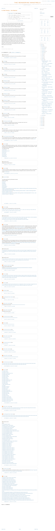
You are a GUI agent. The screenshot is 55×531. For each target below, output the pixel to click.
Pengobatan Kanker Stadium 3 (7, 444)
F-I (47, 37)
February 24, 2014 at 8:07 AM (10, 158)
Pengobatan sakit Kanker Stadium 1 (7, 442)
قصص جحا (15, 210)
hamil (12, 251)
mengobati (9, 229)
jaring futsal (4, 181)
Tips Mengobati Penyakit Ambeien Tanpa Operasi (9, 484)
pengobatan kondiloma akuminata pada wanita (9, 463)
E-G (47, 21)
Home (20, 8)
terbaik (24, 229)
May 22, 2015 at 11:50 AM (9, 293)
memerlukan (20, 242)
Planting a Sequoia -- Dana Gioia (47, 76)
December (43, 47)
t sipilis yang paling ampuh (6, 384)
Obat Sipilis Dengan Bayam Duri (7, 391)
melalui (32, 217)
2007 (42, 44)
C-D (44, 21)
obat (25, 230)
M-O (44, 31)
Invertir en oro (5, 113)
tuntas (15, 230)
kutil (2, 219)
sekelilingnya (13, 243)
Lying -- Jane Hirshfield (45, 64)
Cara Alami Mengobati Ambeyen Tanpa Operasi (9, 436)
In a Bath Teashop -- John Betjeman (9, 10)
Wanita (18, 217)
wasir (16, 250)
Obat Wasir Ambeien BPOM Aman (7, 487)
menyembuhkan (9, 250)
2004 (42, 118)
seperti (17, 267)
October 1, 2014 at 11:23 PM (10, 203)
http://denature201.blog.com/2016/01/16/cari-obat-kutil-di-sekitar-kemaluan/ (13, 494)
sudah (16, 218)
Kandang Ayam (4, 156)
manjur (12, 285)
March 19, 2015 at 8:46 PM (9, 245)
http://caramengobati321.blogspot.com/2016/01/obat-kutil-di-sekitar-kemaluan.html (15, 492)
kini (23, 267)
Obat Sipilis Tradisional (5, 386)
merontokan (35, 276)
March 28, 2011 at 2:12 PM (9, 109)
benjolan (3, 277)
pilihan (17, 276)
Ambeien (12, 229)
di (10, 243)
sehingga (5, 230)
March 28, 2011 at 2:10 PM (9, 64)
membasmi (24, 276)
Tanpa (20, 217)
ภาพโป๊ (4, 61)
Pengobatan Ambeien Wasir (7, 265)
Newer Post (3, 8)
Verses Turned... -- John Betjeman (47, 63)
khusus (19, 276)
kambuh (22, 230)
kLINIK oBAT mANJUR (6, 303)
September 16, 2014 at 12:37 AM (11, 173)
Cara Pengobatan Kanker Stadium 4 (7, 453)
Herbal (7, 276)
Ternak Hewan (4, 149)
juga (14, 218)
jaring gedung (4, 187)
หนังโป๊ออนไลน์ (5, 80)
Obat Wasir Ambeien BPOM (6, 486)
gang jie (33, 275)
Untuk (3, 217)
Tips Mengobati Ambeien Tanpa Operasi (8, 483)
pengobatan (35, 217)
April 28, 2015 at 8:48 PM (9, 279)
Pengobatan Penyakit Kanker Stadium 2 (8, 447)
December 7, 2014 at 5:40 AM (10, 212)
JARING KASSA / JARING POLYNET (19, 188)
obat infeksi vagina (6, 468)
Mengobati (5, 217)
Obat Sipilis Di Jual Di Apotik (6, 396)
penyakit (13, 250)
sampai (31, 242)
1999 (42, 125)
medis (3, 218)
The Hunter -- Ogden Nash (46, 78)
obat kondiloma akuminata (6, 461)
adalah (31, 229)
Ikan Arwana (4, 153)
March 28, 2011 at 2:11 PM (9, 77)
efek (24, 219)
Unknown (4, 168)
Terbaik (5, 219)
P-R (47, 31)
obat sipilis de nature (5, 378)
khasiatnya (11, 268)
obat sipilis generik (5, 383)
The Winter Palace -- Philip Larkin (47, 91)
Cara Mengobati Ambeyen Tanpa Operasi (8, 426)
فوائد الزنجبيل (30, 209)
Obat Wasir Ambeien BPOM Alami (7, 488)
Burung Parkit (4, 155)
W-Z (44, 25)
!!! (16, 268)
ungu (34, 250)
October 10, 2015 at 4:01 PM (10, 410)
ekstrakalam (5, 290)
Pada (13, 217)
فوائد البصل (12, 209)
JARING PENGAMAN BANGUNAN (7, 189)
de (16, 285)
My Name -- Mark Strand (45, 68)
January (43, 115)
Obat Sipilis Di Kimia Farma (6, 401)
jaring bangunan (4, 186)
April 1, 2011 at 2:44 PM (9, 117)
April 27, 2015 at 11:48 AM (9, 261)
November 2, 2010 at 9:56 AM (10, 57)
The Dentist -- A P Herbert (46, 70)
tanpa (23, 219)
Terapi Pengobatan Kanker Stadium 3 (8, 456)
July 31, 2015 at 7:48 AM (9, 325)
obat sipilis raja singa (5, 376)
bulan (3, 243)
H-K (41, 22)
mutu (13, 219)
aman (7, 251)
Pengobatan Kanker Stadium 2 (7, 443)
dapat (26, 217)
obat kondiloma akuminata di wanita (7, 462)
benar (11, 230)
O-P (41, 23)
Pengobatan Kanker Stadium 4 (7, 445)
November (43, 48)
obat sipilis (3, 385)
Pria (14, 217)
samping (27, 219)
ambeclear (34, 251)
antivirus (30, 275)
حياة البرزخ (3, 210)
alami (6, 250)
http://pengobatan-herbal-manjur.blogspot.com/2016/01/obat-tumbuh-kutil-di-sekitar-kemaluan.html (17, 493)
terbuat (3, 252)
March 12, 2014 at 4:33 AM (9, 164)
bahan (35, 407)
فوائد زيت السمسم (21, 209)
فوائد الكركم (4, 209)
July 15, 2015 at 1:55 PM (9, 312)
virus (26, 276)
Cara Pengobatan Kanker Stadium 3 (7, 452)
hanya (24, 217)
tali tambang (4, 183)
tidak (22, 217)
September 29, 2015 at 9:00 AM (10, 402)
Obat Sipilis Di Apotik (5, 387)
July (42, 54)
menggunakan (29, 250)
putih (19, 408)
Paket (3, 275)
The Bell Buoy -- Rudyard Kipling (47, 95)
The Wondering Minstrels (27, 2)
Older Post (36, 8)
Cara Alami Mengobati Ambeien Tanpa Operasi (9, 429)
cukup (19, 251)
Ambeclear (34, 230)
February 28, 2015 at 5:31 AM (10, 235)
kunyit (18, 408)
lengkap (5, 275)
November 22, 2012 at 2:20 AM (10, 140)
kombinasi (25, 275)
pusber (35, 138)
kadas (19, 267)
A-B (41, 21)
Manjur (20, 275)
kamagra (4, 128)
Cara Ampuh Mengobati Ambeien (7, 428)
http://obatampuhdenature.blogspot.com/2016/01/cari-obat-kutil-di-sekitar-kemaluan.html (15, 497)
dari (33, 229)
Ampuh (16, 275)
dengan (5, 218)
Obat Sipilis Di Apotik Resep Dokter (7, 400)
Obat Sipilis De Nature (5, 395)
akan (20, 230)
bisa (5, 243)
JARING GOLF (10, 188)
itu (14, 229)
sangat (24, 285)
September (43, 51)
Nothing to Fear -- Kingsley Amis (47, 103)
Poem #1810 (11, 13)
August (43, 52)
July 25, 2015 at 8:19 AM (9, 319)
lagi (24, 230)
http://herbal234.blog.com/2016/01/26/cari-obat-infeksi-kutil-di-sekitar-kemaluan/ (14, 496)
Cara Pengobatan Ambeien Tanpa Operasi (8, 479)
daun (32, 250)
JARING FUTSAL (5, 188)
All (47, 25)
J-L (41, 31)
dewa (5, 251)
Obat (7, 275)
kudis (22, 267)
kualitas (16, 219)
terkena (10, 267)
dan (15, 217)
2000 (42, 124)
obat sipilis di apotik (5, 375)
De (2, 231)
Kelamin (10, 217)
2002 (42, 121)
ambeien (18, 250)
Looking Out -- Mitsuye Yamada (46, 113)
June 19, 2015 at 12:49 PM (9, 306)
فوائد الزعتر (18, 210)
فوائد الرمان (26, 209)
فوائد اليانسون (8, 209)
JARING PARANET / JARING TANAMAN (26, 190)
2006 (42, 45)
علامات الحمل (11, 210)
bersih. (16, 277)
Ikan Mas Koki (4, 154)
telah (24, 267)
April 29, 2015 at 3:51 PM (9, 286)
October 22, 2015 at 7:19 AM (10, 418)
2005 (42, 117)
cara (7, 218)
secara (21, 250)
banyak (18, 218)
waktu (23, 242)
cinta (3, 415)
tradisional (25, 218)
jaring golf (3, 182)
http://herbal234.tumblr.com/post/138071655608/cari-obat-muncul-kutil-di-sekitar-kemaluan (16, 495)
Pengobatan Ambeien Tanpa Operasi (8, 478)
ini (21, 217)
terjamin (20, 219)
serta (35, 250)
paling (9, 285)
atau (11, 218)
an (14, 268)
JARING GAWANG (16, 190)
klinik (15, 285)
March (43, 59)
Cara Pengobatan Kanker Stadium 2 (7, 451)
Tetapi (13, 242)
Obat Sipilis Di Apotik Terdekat (6, 397)
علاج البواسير (16, 209)
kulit (9, 243)
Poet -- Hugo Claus (45, 71)
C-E (44, 37)
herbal (31, 251)
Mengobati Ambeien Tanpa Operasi (7, 425)
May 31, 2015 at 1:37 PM (9, 299)
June (42, 55)
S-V (41, 32)
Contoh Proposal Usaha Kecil (7, 136)
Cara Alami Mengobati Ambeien (7, 433)
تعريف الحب (7, 210)
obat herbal (28, 267)
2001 (42, 122)
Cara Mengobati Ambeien (6, 424)
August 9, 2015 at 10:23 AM (10, 351)
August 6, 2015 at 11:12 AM (10, 332)
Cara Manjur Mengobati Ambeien (7, 437)
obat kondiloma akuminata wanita (7, 460)
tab (15, 268)
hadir (26, 267)
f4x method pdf (7, 171)
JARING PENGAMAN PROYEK (31, 188)
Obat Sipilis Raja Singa (5, 393)
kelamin (30, 276)
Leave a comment (15, 52)
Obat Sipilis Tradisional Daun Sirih (7, 373)
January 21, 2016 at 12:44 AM (10, 472)
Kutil (8, 217)
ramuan (12, 276)
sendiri (16, 229)
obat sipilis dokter (5, 382)
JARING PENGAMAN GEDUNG (7, 190)
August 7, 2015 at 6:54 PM (9, 345)
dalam (3, 230)
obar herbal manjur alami (7, 316)
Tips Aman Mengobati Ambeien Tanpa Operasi (9, 485)
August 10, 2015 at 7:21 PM (10, 358)
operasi (9, 218)
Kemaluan (11, 275)
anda (7, 267)
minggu (29, 242)
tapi (12, 218)
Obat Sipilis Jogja (5, 377)
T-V (41, 25)
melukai (7, 243)
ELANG (4, 476)
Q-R (44, 23)
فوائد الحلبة (34, 209)
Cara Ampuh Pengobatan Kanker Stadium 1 (9, 454)
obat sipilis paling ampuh (6, 374)
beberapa (26, 242)
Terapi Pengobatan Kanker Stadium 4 (8, 457)
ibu (29, 285)
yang (18, 219)
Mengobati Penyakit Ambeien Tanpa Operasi (9, 477)
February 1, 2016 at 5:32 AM (10, 501)
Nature (4, 231)
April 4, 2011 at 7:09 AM (9, 132)
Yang (14, 275)
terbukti (9, 268)
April (42, 58)
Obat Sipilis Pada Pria (5, 392)
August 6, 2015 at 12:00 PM (10, 338)
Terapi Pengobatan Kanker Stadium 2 (8, 455)
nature (18, 285)
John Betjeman (20, 20)
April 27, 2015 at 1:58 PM (9, 270)
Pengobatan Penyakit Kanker (6, 446)
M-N (47, 22)
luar (34, 229)
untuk (26, 229)
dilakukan (29, 217)
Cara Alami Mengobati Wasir (6, 435)
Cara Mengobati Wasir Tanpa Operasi (8, 427)
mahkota (3, 251)
